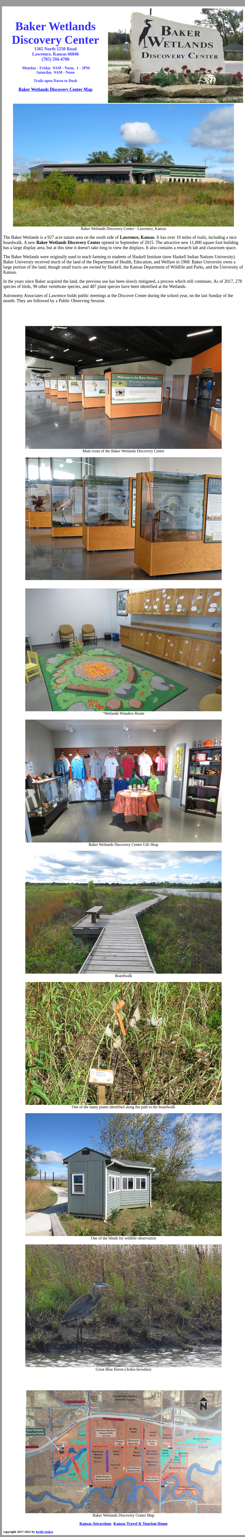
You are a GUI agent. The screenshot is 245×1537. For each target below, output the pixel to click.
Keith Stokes (44, 1532)
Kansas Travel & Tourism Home (140, 1524)
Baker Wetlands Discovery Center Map (56, 89)
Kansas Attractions (95, 1524)
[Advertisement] (123, 314)
